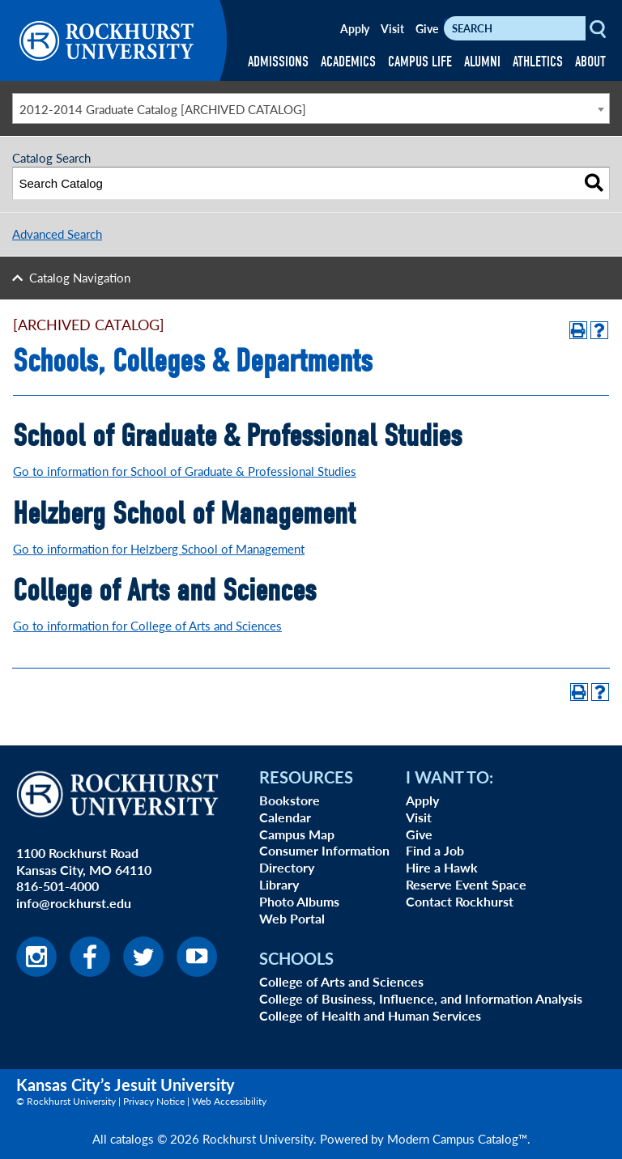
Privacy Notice (154, 1101)
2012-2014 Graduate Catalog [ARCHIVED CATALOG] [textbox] (162, 108)
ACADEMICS (348, 61)
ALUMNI (482, 61)
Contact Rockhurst (459, 901)
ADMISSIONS (278, 61)
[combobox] (311, 108)
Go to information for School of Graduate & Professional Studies (184, 470)
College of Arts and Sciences (341, 981)
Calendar (285, 817)
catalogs (132, 1138)
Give (426, 28)
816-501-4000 (57, 886)
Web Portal (292, 918)
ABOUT (590, 61)
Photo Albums (299, 901)
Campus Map (296, 834)
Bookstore (289, 800)
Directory (286, 867)
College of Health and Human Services (370, 1015)
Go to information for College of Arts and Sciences (147, 625)
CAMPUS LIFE (420, 61)
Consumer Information (324, 850)
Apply (354, 28)
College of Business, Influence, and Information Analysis (420, 998)
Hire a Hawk (442, 867)
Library (279, 884)
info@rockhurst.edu (73, 903)
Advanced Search (57, 233)
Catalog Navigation (79, 277)
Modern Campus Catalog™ (457, 1138)
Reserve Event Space (466, 884)
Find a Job (435, 850)
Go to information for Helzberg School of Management (159, 548)
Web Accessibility (229, 1101)
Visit (392, 28)
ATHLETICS (538, 61)
